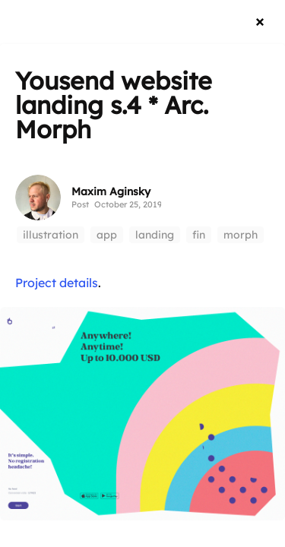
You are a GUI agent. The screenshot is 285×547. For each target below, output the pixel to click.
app (107, 235)
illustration (50, 235)
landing (154, 235)
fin (198, 235)
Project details (56, 282)
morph (240, 235)
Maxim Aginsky (110, 191)
